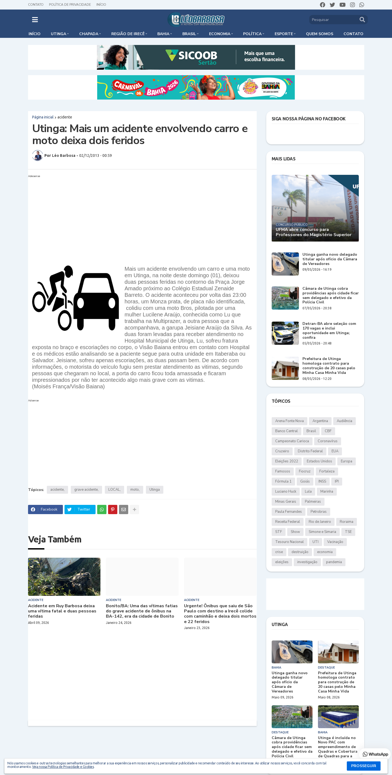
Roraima (346, 521)
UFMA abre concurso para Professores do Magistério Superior (313, 232)
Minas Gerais (285, 501)
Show (295, 531)
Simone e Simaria (322, 531)
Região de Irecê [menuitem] (128, 33)
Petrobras (319, 511)
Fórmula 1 (283, 481)
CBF (328, 431)
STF (278, 531)
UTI (315, 541)
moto (134, 489)
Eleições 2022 (286, 461)
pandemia (334, 562)
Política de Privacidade (70, 4)
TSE (348, 531)
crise (279, 552)
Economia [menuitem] (219, 33)
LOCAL (114, 489)
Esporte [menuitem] (284, 33)
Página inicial (43, 117)
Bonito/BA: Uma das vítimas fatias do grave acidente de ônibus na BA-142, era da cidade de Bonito (142, 611)
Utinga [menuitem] (58, 33)
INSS (322, 481)
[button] (35, 19)
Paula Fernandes (288, 511)
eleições (282, 562)
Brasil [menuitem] (189, 33)
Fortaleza (327, 471)
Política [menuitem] (252, 33)
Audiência (344, 421)
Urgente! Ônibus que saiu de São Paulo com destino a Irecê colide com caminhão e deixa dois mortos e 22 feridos (220, 613)
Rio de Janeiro (320, 521)
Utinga (154, 489)
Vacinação (335, 541)
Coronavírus (328, 441)
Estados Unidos (319, 461)
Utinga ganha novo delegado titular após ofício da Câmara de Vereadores (329, 259)
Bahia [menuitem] (163, 33)
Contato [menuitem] (353, 33)
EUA (335, 451)
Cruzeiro (282, 451)
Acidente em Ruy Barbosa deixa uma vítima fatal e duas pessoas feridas (62, 611)
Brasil (311, 431)
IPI (337, 481)
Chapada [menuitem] (88, 33)
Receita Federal (287, 521)
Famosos (282, 471)
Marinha (326, 491)
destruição (300, 552)
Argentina (320, 421)
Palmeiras (313, 501)
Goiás (305, 481)
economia (325, 552)
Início (101, 4)
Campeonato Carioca (292, 441)
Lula (308, 491)
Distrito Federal (310, 451)
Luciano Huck (285, 491)
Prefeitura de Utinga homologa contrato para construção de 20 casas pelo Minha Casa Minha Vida (328, 366)
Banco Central (286, 431)
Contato (36, 4)
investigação (307, 562)
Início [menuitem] (35, 33)
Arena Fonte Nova (289, 421)
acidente (64, 117)
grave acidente (86, 489)
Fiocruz (305, 471)
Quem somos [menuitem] (319, 33)
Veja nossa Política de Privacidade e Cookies (63, 766)
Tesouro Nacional (289, 541)
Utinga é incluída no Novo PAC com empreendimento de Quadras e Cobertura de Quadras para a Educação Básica (337, 749)
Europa (346, 461)
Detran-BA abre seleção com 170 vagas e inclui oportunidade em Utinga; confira (329, 331)
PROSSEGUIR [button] (363, 765)
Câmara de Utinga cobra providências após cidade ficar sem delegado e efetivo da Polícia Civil (330, 295)
